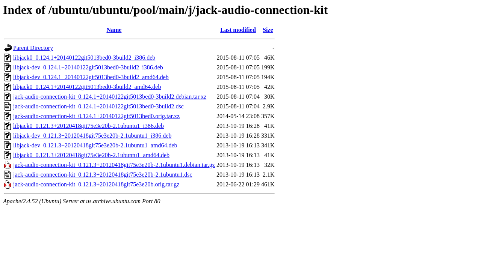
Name (113, 30)
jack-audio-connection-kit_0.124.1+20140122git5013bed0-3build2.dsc (98, 106)
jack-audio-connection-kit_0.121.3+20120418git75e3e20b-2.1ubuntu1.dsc (102, 174)
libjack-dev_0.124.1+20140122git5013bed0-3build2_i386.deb (88, 67)
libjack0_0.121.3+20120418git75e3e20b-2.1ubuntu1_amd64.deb (91, 155)
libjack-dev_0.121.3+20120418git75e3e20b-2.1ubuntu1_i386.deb (92, 135)
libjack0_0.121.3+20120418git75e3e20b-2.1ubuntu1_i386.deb (88, 126)
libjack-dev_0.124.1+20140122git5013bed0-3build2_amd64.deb (91, 77)
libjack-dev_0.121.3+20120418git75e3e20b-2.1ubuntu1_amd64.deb (95, 145)
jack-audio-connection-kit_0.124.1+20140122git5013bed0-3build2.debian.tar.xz (109, 96)
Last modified (238, 30)
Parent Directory (33, 48)
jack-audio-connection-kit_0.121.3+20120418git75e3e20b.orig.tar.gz (96, 184)
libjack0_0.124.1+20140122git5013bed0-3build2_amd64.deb (87, 87)
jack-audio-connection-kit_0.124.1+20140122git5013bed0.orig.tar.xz (96, 116)
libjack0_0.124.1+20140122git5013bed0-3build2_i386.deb (84, 57)
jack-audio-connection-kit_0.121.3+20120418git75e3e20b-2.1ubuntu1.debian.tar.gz (114, 165)
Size (268, 30)
